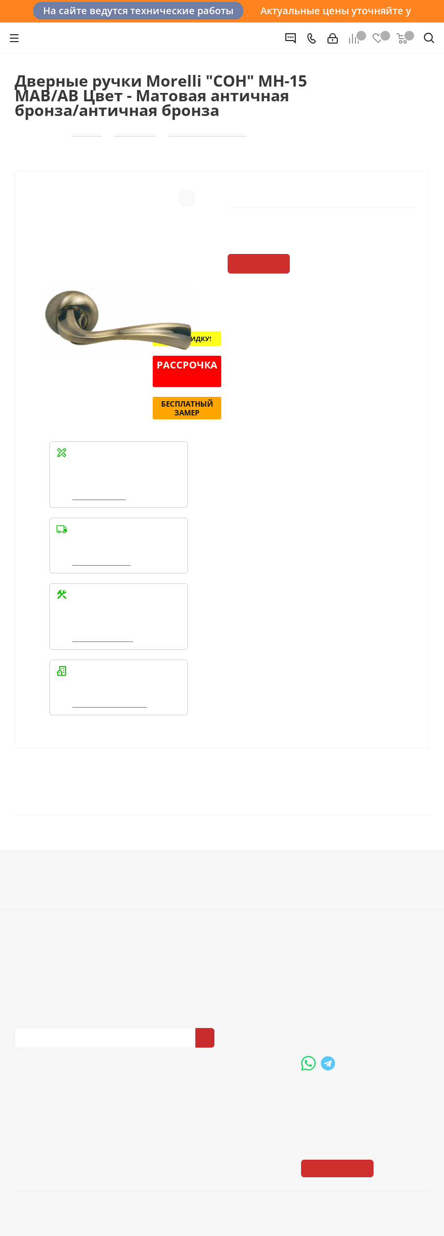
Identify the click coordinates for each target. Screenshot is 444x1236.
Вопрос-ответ (325, 879)
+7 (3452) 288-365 (349, 965)
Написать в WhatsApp (111, 705)
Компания (36, 861)
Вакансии (32, 892)
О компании (37, 879)
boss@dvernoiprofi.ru (353, 1016)
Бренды (315, 892)
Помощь (318, 861)
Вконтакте (24, 1046)
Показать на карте (338, 1098)
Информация (185, 861)
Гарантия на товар (191, 906)
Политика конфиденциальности (63, 972)
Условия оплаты (187, 879)
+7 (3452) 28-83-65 (81, 1218)
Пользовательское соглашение (213, 920)
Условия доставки (190, 892)
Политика (32, 906)
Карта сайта (322, 906)
